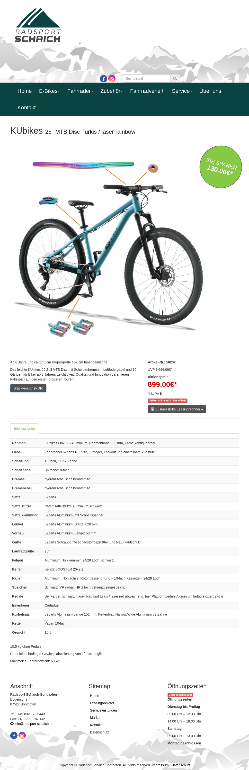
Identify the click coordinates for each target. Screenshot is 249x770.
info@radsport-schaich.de (34, 724)
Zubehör (111, 91)
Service (182, 91)
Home (25, 91)
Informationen (24, 428)
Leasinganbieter (102, 703)
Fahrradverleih (147, 91)
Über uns (210, 91)
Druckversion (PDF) (28, 388)
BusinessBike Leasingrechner (177, 409)
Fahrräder (80, 91)
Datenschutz (99, 732)
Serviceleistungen (103, 710)
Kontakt (27, 108)
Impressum (160, 765)
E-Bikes (49, 91)
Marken (95, 718)
